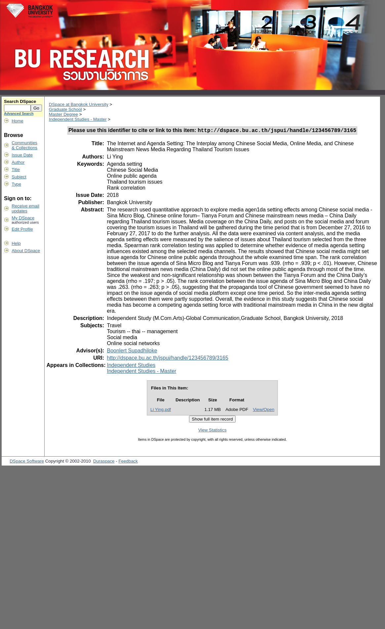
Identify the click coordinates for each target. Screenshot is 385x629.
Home (17, 120)
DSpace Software (27, 462)
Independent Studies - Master (78, 119)
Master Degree (63, 114)
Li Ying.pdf (160, 410)
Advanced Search (18, 113)
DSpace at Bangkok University (78, 104)
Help (16, 243)
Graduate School (65, 109)
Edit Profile (22, 229)
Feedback (128, 462)
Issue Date (22, 155)
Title (16, 169)
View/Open (263, 410)
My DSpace (23, 217)
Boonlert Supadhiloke (132, 351)
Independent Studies (131, 366)
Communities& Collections (24, 145)
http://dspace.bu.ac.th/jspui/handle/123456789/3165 (167, 359)
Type (16, 184)
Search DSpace (20, 101)
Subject (19, 176)
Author (18, 162)
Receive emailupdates (25, 208)
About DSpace (26, 250)
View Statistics (212, 430)
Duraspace (103, 462)
